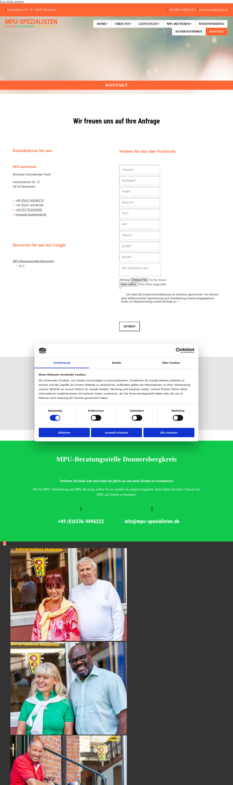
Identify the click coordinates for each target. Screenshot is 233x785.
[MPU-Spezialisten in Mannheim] (31, 26)
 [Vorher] (4, 543)
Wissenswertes (211, 23)
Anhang (124, 280)
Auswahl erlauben (116, 432)
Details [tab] (116, 362)
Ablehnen (64, 432)
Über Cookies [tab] (171, 362)
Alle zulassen (168, 432)
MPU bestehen (177, 23)
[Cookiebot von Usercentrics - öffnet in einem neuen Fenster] (178, 350)
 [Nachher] (5, 543)
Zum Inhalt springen (12, 1)
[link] (100, 24)
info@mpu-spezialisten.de (152, 521)
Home (99, 23)
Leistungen (146, 23)
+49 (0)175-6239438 (28, 210)
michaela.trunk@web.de (213, 9)
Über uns (120, 23)
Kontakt (216, 31)
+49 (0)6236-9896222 (82, 521)
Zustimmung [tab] (62, 362)
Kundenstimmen (188, 31)
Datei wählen (128, 284)
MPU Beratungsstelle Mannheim (33, 261)
